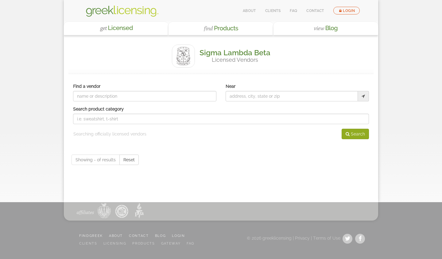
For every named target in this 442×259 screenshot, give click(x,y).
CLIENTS (88, 243)
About (249, 11)
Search (355, 133)
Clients (273, 11)
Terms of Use (326, 238)
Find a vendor (86, 86)
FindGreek (91, 236)
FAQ (293, 11)
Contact (315, 11)
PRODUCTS (143, 243)
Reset (129, 159)
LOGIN (178, 236)
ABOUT (116, 236)
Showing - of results (96, 159)
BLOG (160, 236)
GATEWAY (171, 243)
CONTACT (139, 236)
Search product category (98, 109)
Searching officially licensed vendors (109, 133)
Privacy (302, 238)
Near (230, 86)
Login (346, 11)
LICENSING (114, 243)
